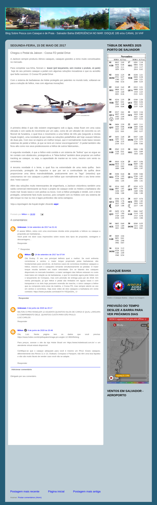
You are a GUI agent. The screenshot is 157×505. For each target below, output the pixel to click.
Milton (28, 254)
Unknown (21, 227)
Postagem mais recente (24, 491)
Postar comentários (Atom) (30, 497)
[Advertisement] (55, 467)
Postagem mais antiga (87, 491)
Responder (22, 243)
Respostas (25, 249)
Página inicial (56, 491)
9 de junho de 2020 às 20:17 (39, 308)
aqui (56, 204)
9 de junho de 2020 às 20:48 (40, 330)
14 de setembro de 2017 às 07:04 (50, 254)
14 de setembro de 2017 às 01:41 (42, 227)
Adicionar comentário (21, 369)
